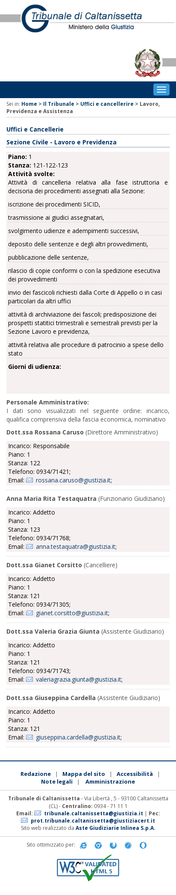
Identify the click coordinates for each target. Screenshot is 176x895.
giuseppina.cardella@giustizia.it (78, 737)
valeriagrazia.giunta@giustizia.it (78, 679)
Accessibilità (135, 774)
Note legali (57, 781)
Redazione (36, 774)
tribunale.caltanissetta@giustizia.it (93, 813)
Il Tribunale (58, 104)
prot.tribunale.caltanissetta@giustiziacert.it (93, 820)
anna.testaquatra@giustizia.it (75, 546)
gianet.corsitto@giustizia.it (72, 613)
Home (29, 104)
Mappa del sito (83, 774)
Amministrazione (110, 781)
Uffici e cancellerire (107, 104)
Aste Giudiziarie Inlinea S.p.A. (115, 828)
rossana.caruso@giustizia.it (73, 480)
